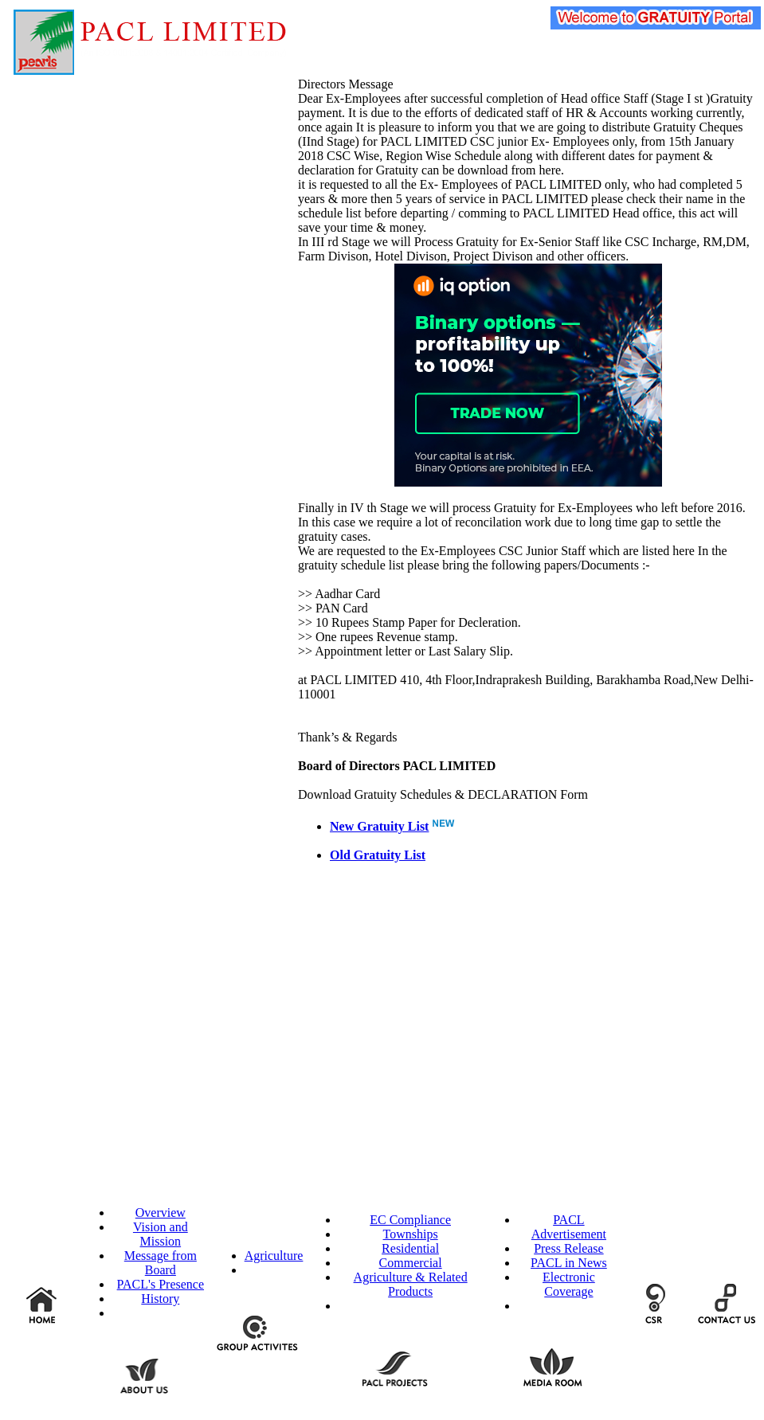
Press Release (569, 1248)
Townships (410, 1234)
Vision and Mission (160, 1234)
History (160, 1298)
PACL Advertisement (568, 1227)
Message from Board (160, 1263)
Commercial (410, 1262)
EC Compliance (410, 1219)
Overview (160, 1212)
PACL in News (569, 1262)
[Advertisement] (129, 727)
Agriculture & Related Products (411, 1284)
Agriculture (274, 1255)
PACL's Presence (160, 1284)
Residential (410, 1248)
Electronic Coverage (569, 1284)
